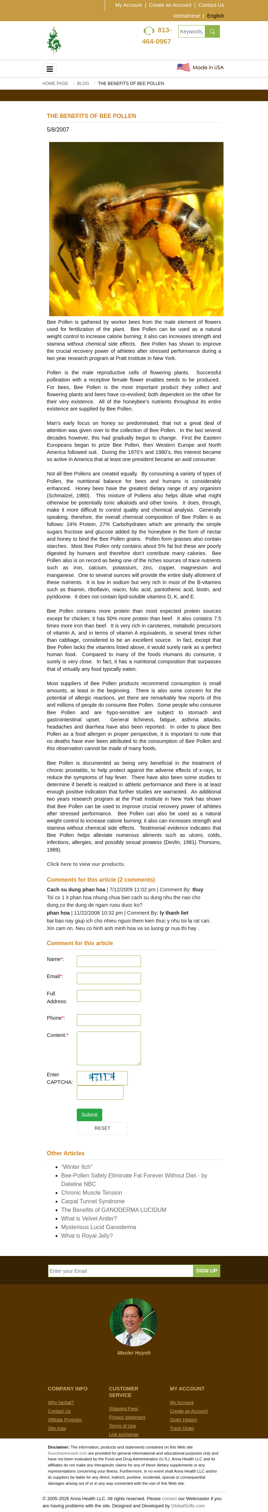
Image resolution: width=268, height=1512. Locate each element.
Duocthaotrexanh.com (67, 1453)
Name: (55, 959)
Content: (58, 1035)
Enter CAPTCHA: (59, 1078)
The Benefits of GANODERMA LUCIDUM (113, 1210)
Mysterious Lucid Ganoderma (98, 1227)
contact (169, 1498)
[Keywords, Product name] (191, 31)
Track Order (182, 1428)
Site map (57, 1428)
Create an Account (170, 5)
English (215, 16)
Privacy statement (127, 1417)
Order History (183, 1419)
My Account (128, 5)
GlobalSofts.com (188, 1505)
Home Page (56, 83)
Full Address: (57, 997)
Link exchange (124, 1434)
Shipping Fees (123, 1408)
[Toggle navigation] (50, 68)
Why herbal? (61, 1402)
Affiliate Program (65, 1419)
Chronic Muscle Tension (91, 1193)
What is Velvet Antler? (89, 1218)
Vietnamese (186, 16)
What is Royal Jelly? (87, 1236)
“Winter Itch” (77, 1167)
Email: (55, 976)
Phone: (56, 1018)
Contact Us (211, 5)
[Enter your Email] (121, 1271)
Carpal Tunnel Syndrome (93, 1201)
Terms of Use (122, 1425)
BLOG (83, 83)
